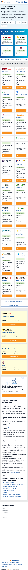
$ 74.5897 (20, 1)
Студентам (4, 517)
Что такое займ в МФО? (9, 482)
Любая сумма (5, 22)
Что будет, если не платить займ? (11, 494)
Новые (12, 59)
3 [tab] (12, 557)
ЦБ (17, 1)
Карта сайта (4, 566)
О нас (2, 562)
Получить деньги (7, 87)
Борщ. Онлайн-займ (20, 71)
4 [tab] (14, 557)
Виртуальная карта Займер (6, 256)
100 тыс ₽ (4, 26)
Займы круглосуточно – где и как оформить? (11, 491)
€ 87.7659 (20, 2)
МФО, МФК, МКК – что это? (10, 488)
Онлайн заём (19, 187)
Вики (17, 562)
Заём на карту (5, 187)
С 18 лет (4, 515)
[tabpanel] (13, 512)
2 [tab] (11, 557)
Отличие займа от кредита (10, 486)
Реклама (7, 562)
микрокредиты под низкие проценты (12, 427)
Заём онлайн (19, 140)
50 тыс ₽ (24, 22)
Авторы (20, 564)
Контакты (12, 562)
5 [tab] (15, 557)
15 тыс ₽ (12, 22)
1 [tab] (9, 557)
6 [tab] (17, 557)
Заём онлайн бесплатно (7, 140)
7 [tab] (18, 557)
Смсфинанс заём (6, 233)
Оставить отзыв (14, 395)
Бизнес (3, 508)
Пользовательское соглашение (9, 564)
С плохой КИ (19, 59)
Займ (3, 117)
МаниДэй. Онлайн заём (21, 94)
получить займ (15, 472)
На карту (7, 59)
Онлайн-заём (5, 163)
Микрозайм (4, 280)
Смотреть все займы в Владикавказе (14, 301)
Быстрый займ (5, 94)
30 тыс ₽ (18, 22)
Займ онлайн (5, 71)
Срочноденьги (5, 210)
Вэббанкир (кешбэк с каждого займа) (21, 233)
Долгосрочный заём (20, 256)
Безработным (5, 512)
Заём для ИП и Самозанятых (19, 163)
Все (1, 59)
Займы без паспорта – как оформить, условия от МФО (12, 497)
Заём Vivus (18, 210)
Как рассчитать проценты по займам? (13, 484)
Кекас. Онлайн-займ (20, 280)
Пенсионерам (5, 510)
